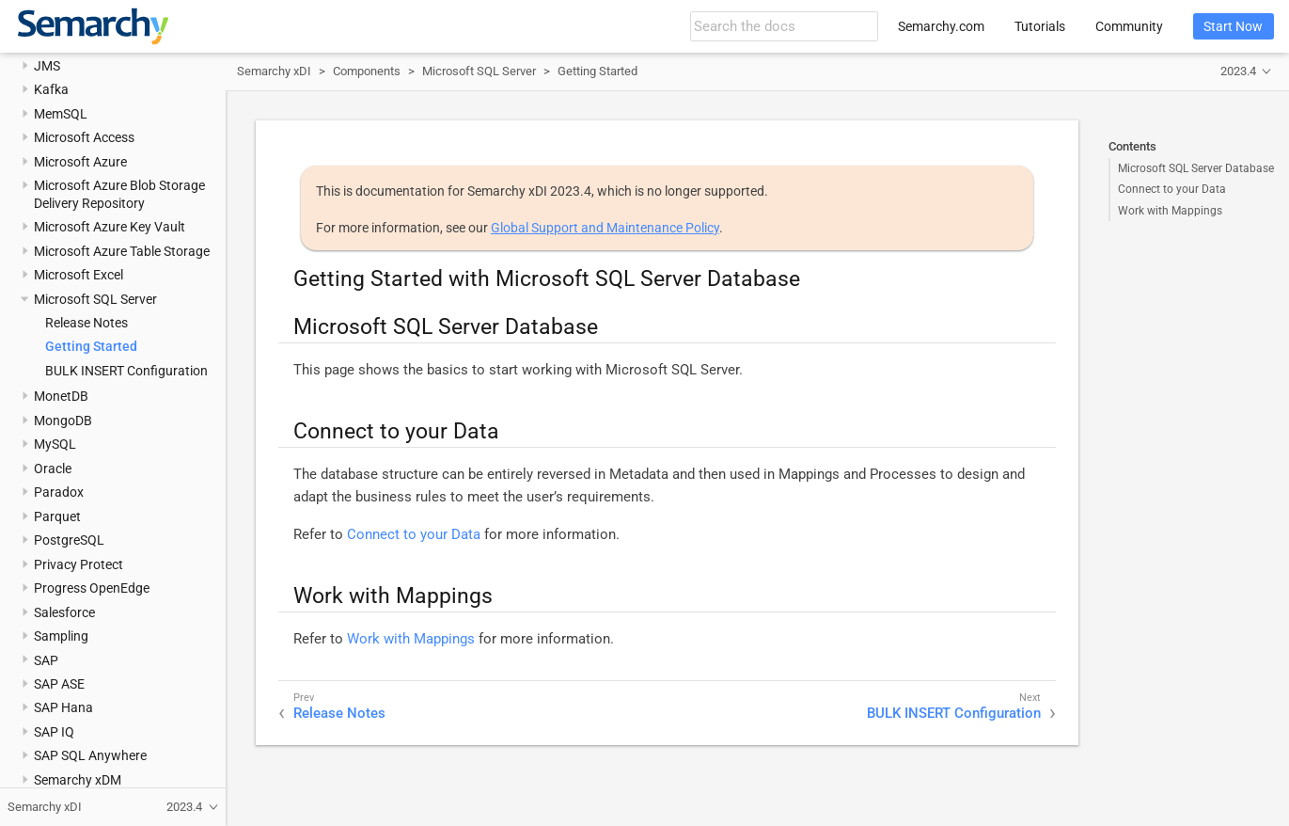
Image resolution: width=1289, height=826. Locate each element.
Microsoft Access (84, 137)
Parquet (57, 516)
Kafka (51, 89)
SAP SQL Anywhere (90, 755)
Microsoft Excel (78, 274)
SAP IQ (54, 731)
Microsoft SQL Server (95, 299)
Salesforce (64, 612)
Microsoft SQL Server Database (1196, 168)
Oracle (52, 468)
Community (1129, 26)
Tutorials (1039, 26)
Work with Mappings (1170, 210)
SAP (46, 660)
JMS (47, 65)
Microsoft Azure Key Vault (109, 226)
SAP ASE (59, 683)
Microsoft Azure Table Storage (122, 251)
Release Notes (86, 322)
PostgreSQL (69, 540)
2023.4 (1238, 71)
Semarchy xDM (77, 779)
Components (367, 71)
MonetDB (61, 396)
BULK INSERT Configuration (126, 370)
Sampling (61, 635)
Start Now (1233, 26)
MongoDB (63, 420)
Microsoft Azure (80, 161)
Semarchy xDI (274, 71)
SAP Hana (63, 707)
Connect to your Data (1172, 189)
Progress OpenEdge (91, 588)
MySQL (55, 444)
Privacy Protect (78, 564)
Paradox (59, 492)
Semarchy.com (941, 26)
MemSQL (60, 113)
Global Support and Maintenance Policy (605, 227)
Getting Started (91, 346)
